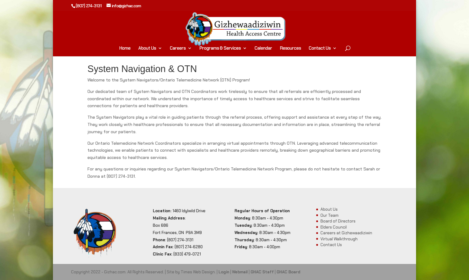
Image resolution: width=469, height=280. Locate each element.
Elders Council (333, 227)
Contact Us (319, 48)
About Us (147, 48)
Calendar (263, 48)
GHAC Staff (262, 272)
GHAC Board (288, 272)
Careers (177, 48)
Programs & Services (220, 48)
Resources (290, 48)
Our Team (329, 215)
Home (124, 48)
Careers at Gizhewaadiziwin (346, 233)
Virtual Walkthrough (339, 239)
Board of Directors (338, 221)
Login (223, 272)
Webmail (240, 272)
